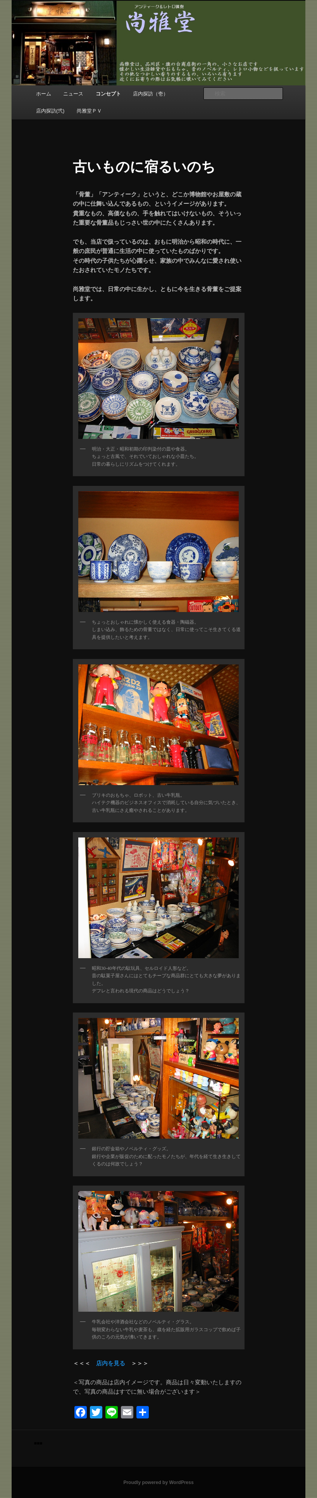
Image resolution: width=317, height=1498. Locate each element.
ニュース (73, 94)
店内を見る (110, 1363)
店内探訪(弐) (50, 111)
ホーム (43, 94)
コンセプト (108, 94)
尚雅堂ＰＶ (89, 111)
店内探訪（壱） (150, 94)
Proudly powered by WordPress (158, 1482)
